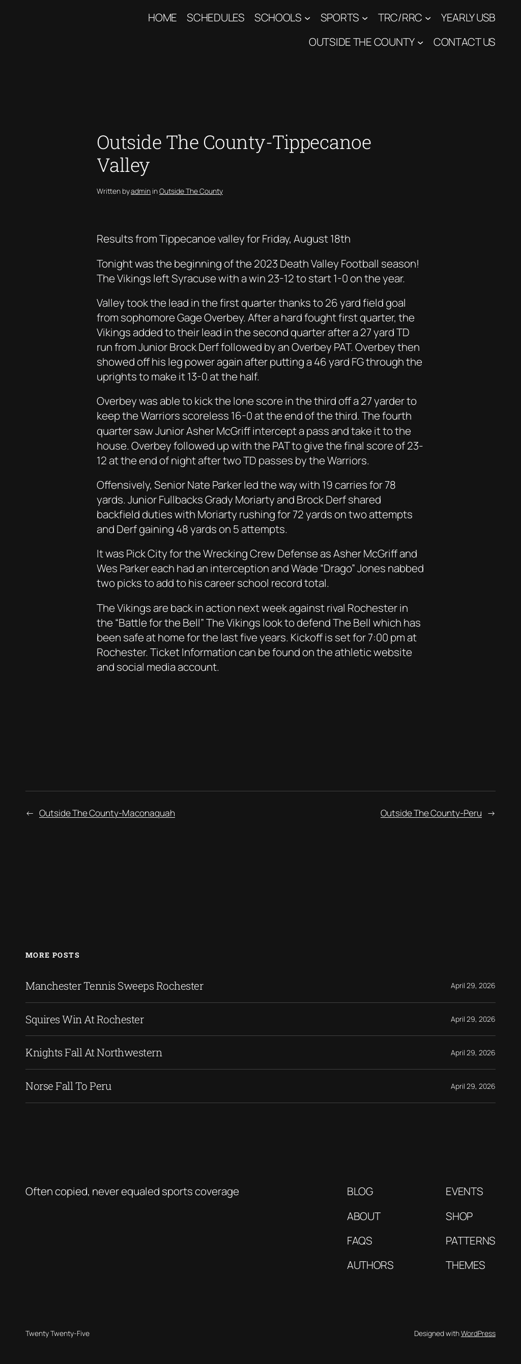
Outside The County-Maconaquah (107, 813)
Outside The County (362, 42)
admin (141, 191)
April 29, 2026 (473, 985)
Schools (278, 17)
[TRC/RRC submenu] (428, 17)
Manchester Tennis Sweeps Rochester (114, 986)
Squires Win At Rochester (84, 1019)
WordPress (478, 1333)
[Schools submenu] (307, 17)
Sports (340, 17)
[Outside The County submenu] (420, 42)
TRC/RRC (400, 17)
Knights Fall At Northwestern (93, 1052)
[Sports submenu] (365, 17)
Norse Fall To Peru (68, 1086)
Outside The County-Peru (431, 813)
